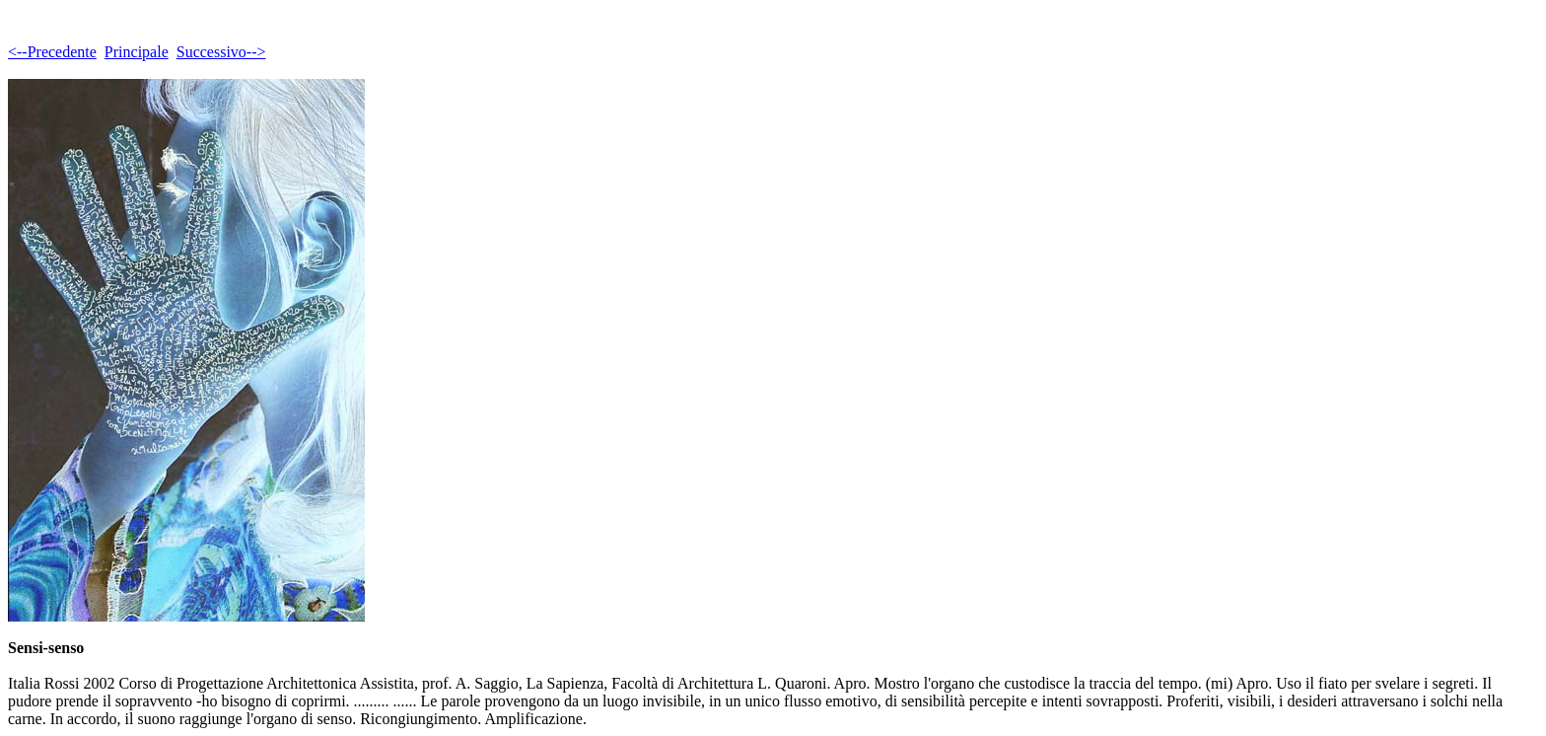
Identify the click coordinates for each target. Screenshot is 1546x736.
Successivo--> (221, 51)
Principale (137, 51)
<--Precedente (52, 51)
